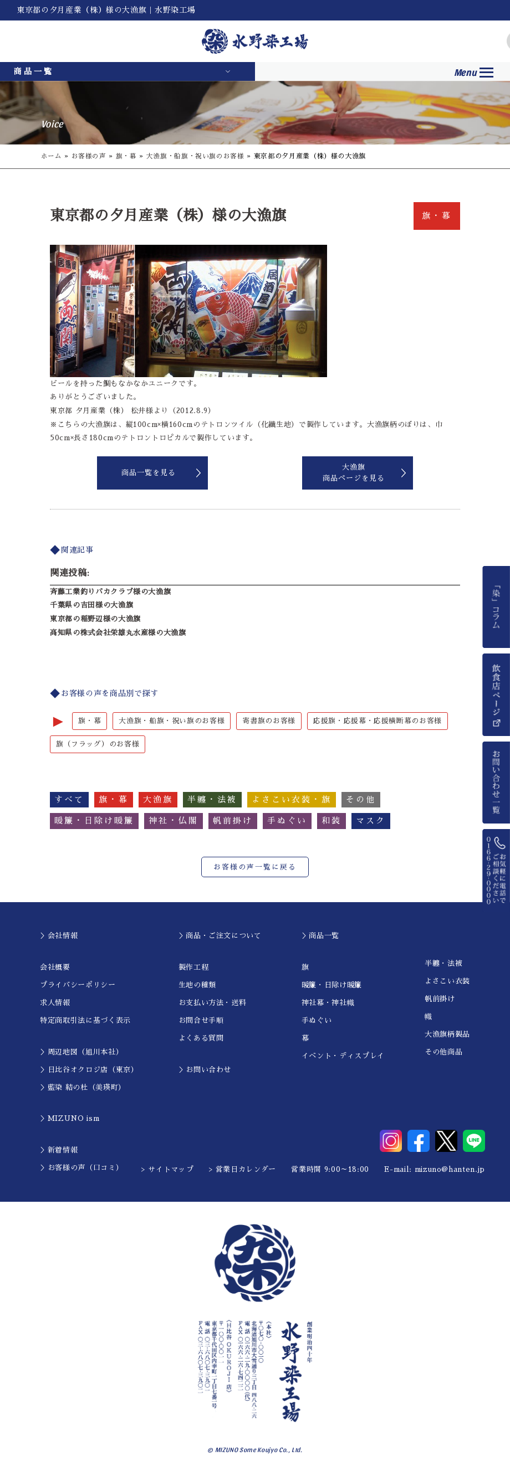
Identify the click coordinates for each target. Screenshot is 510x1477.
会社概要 (55, 967)
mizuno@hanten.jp (450, 1170)
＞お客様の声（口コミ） (81, 1168)
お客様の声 (89, 156)
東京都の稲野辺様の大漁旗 (95, 618)
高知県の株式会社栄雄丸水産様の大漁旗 (118, 632)
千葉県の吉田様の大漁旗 (91, 605)
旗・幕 (126, 156)
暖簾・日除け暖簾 (332, 985)
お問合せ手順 (201, 1021)
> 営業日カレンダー (243, 1170)
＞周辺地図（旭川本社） (81, 1052)
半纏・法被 (443, 963)
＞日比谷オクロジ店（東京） (89, 1070)
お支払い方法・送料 (212, 1003)
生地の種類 (197, 985)
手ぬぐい (317, 1021)
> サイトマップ (167, 1170)
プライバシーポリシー (78, 985)
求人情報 (55, 1003)
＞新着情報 (59, 1150)
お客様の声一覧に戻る (255, 867)
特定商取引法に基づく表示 (85, 1021)
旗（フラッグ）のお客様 (97, 744)
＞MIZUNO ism (69, 1119)
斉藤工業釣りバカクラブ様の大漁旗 (110, 591)
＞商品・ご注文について (220, 936)
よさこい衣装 (447, 981)
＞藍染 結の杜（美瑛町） (83, 1088)
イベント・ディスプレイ (343, 1056)
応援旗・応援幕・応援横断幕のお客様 (377, 720)
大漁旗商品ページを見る (354, 473)
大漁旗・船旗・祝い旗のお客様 (195, 156)
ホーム (51, 156)
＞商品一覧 (320, 936)
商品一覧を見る (148, 472)
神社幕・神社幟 (328, 1003)
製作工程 (193, 967)
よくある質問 (201, 1038)
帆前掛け (440, 999)
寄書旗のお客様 (268, 720)
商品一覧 (34, 71)
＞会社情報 (59, 936)
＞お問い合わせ (205, 1070)
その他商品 (443, 1052)
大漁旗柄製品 (447, 1034)
